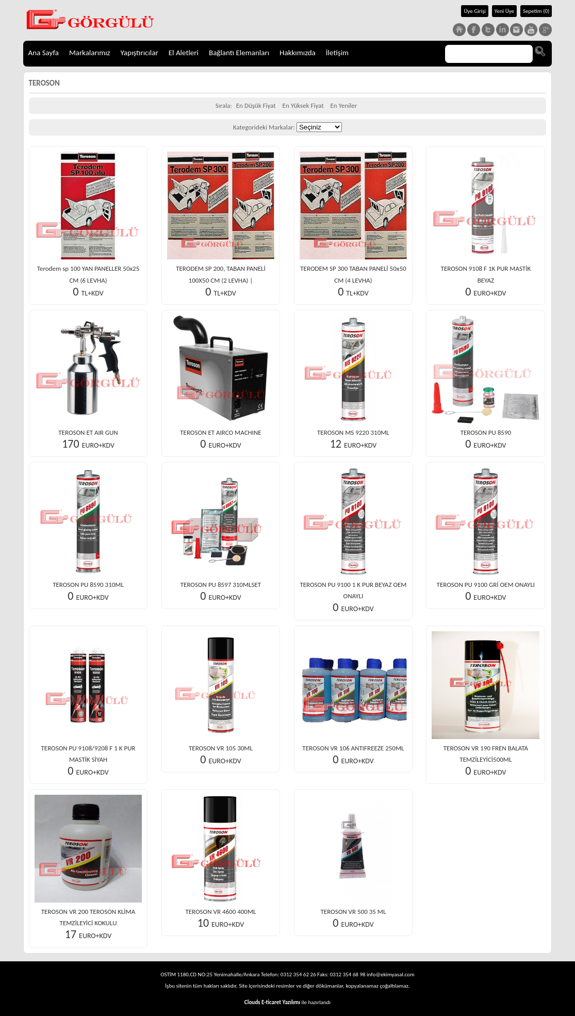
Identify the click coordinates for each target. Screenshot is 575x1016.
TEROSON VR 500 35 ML (353, 911)
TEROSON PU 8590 (486, 432)
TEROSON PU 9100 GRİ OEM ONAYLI (486, 584)
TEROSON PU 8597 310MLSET (220, 584)
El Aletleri (184, 52)
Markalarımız (89, 52)
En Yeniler (343, 105)
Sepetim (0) (536, 11)
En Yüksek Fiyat (303, 105)
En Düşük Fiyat (256, 105)
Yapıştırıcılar (139, 52)
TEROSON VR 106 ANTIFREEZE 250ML (353, 748)
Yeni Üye (504, 11)
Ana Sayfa (43, 52)
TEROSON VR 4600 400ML (220, 911)
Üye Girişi (475, 11)
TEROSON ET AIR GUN (88, 432)
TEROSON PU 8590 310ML (88, 584)
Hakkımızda (298, 52)
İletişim (337, 52)
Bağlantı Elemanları (239, 52)
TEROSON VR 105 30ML (221, 748)
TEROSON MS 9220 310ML (353, 432)
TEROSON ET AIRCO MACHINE (220, 432)
